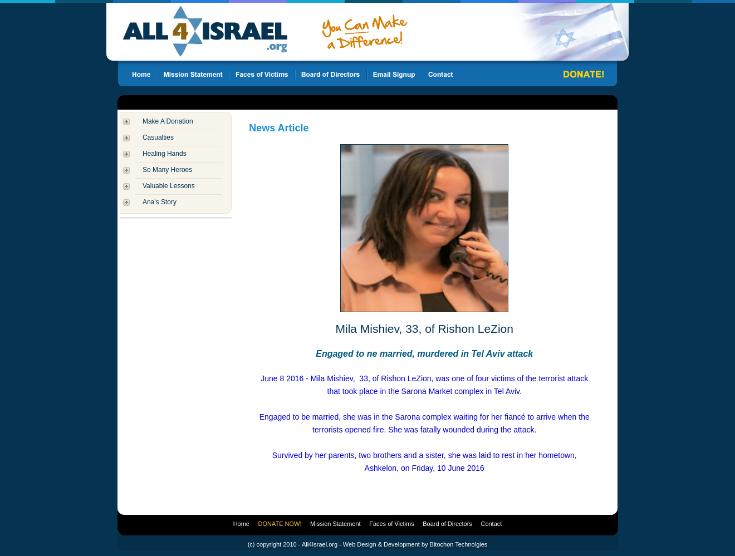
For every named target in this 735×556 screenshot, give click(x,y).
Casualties (158, 137)
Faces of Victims (391, 523)
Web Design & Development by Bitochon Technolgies (415, 544)
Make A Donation (168, 121)
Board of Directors (447, 523)
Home (241, 523)
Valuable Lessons (169, 186)
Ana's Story (160, 202)
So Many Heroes (167, 170)
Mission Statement (335, 523)
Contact (491, 523)
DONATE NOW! (280, 523)
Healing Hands (165, 154)
